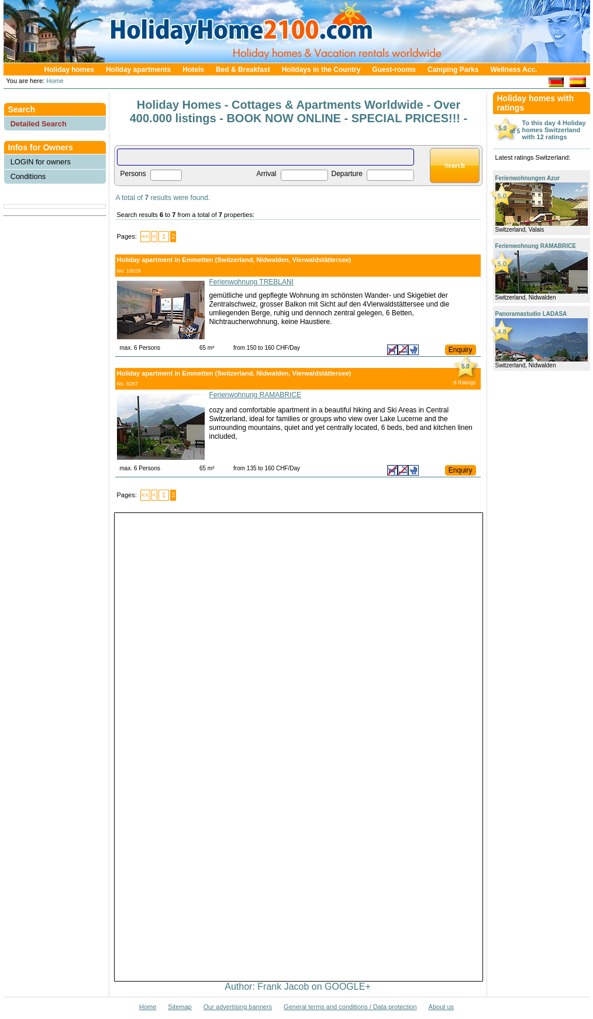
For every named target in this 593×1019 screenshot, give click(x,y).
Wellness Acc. (513, 70)
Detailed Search (39, 123)
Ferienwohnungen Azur (527, 178)
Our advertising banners (238, 1006)
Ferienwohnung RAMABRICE (255, 395)
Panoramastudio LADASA (531, 314)
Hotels (193, 70)
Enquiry (461, 350)
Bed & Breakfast (243, 70)
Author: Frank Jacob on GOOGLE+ (297, 987)
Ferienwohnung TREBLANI (251, 282)
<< (145, 236)
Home (53, 80)
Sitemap (179, 1006)
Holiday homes (69, 70)
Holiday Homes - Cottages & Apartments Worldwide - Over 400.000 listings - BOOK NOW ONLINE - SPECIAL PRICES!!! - (299, 111)
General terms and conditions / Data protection (350, 1006)
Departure (347, 174)
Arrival (267, 174)
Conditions (28, 176)
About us (441, 1006)
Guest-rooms (394, 70)
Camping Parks (452, 70)
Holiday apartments (138, 70)
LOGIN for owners (41, 161)
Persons (133, 174)
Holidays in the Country (321, 70)
